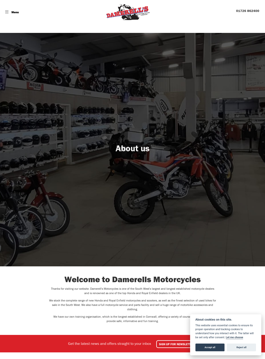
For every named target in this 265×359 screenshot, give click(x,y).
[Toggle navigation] (12, 12)
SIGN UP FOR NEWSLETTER (176, 344)
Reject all (241, 347)
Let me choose (234, 337)
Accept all (210, 347)
